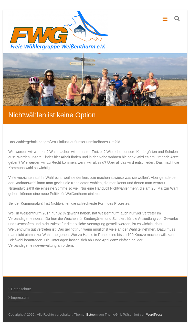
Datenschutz (21, 289)
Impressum (20, 297)
